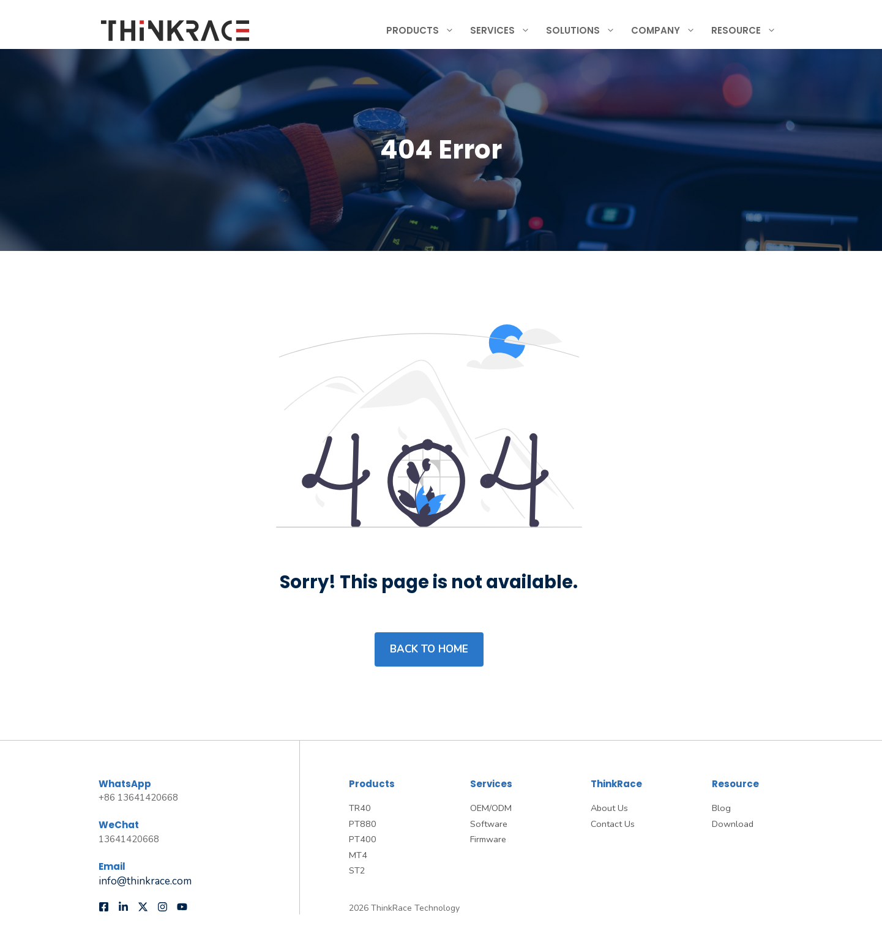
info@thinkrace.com (145, 881)
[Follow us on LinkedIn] (123, 907)
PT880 (362, 824)
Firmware (488, 839)
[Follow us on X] (143, 907)
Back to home (429, 649)
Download (732, 824)
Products (425, 30)
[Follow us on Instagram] (162, 907)
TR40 (360, 808)
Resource (748, 30)
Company (668, 30)
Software (488, 824)
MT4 (358, 855)
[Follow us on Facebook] (104, 907)
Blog (721, 808)
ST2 (357, 870)
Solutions (585, 30)
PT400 (362, 839)
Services (505, 30)
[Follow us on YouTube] (182, 907)
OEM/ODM (491, 808)
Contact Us (613, 824)
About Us (609, 808)
